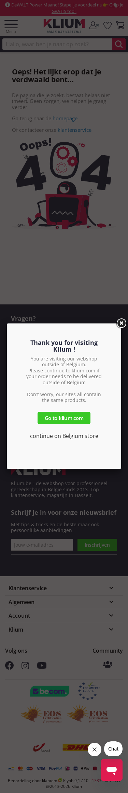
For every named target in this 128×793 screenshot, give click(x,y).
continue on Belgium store (64, 436)
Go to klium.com (64, 418)
